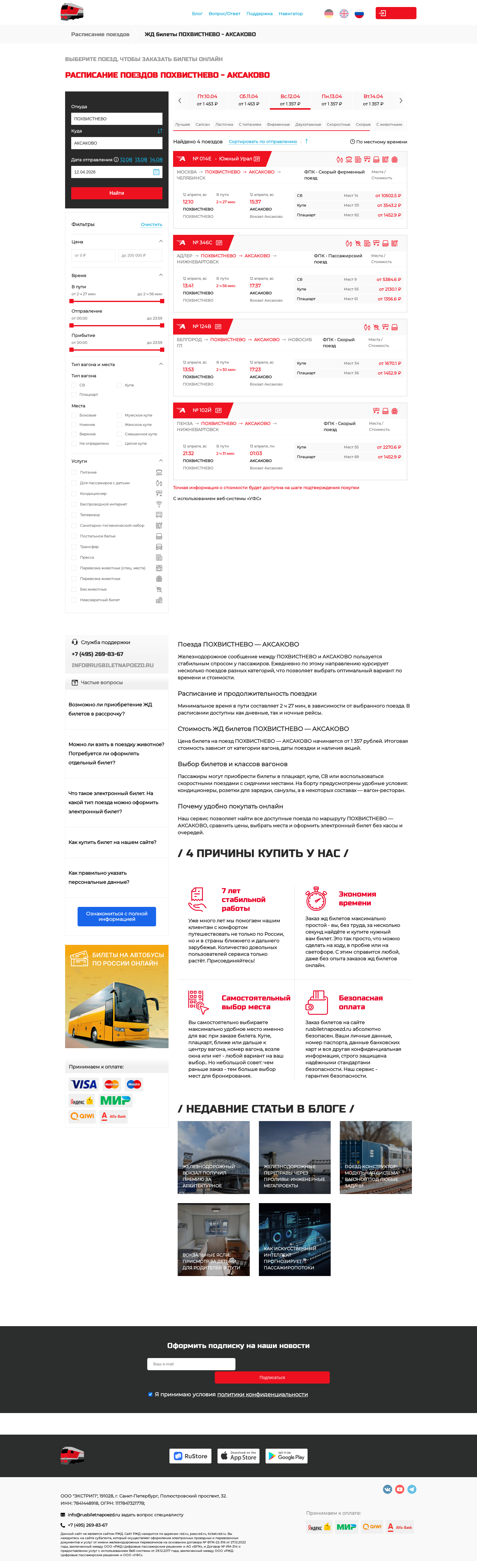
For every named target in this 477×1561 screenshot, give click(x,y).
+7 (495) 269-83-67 (87, 1525)
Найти (117, 193)
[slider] (71, 301)
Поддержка (241, 13)
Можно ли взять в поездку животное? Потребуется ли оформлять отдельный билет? (116, 754)
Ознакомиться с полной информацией (117, 916)
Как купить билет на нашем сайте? (112, 842)
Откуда (79, 106)
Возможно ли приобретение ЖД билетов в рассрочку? (110, 709)
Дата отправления (95, 160)
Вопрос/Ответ (205, 13)
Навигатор (272, 13)
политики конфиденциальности (262, 1381)
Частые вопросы (102, 682)
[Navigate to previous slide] (179, 100)
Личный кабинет (392, 13)
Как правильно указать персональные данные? (98, 877)
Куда (76, 131)
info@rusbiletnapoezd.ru (94, 1515)
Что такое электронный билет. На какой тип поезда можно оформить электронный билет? (113, 803)
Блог (178, 13)
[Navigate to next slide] (400, 100)
